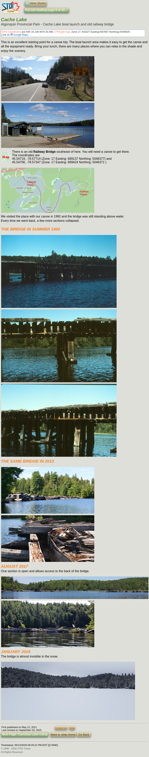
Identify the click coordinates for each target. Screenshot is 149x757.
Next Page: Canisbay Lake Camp (25, 734)
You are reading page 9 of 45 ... (46, 10)
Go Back (84, 734)
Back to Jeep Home (63, 734)
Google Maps (19, 34)
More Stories (35, 4)
